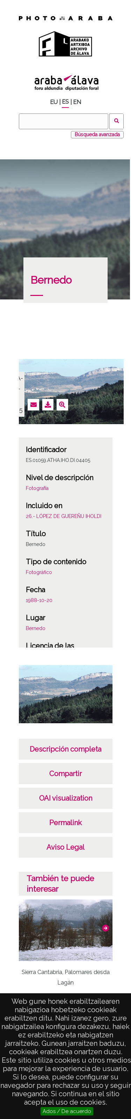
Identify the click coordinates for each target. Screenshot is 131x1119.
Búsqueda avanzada (97, 134)
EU (54, 102)
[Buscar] (63, 121)
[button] (105, 928)
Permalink (65, 822)
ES (65, 101)
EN (77, 102)
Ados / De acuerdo (67, 1111)
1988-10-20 (39, 600)
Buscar (116, 121)
